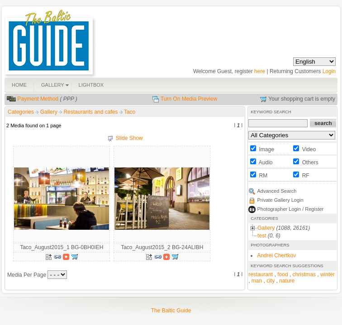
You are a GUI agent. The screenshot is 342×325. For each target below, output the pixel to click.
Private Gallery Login (280, 200)
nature (286, 281)
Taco (129, 112)
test (261, 235)
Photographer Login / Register (290, 209)
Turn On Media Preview (189, 99)
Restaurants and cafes (91, 112)
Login (329, 71)
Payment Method (37, 99)
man (257, 281)
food (282, 274)
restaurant (260, 274)
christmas (304, 274)
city (270, 281)
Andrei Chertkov (276, 255)
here (259, 71)
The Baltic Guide (171, 310)
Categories (21, 112)
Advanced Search (277, 191)
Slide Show (129, 138)
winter (327, 274)
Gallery (49, 112)
